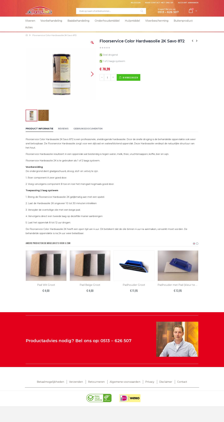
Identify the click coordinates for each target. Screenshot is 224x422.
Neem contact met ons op (159, 3)
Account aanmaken (188, 3)
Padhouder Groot (134, 284)
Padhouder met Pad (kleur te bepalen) (178, 284)
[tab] (42, 129)
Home (27, 35)
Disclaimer (165, 381)
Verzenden (76, 381)
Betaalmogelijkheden (50, 381)
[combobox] (111, 11)
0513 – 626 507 (115, 340)
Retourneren (96, 381)
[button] (92, 45)
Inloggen (135, 3)
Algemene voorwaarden (125, 381)
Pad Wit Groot (46, 284)
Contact (182, 381)
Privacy (149, 381)
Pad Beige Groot (90, 284)
